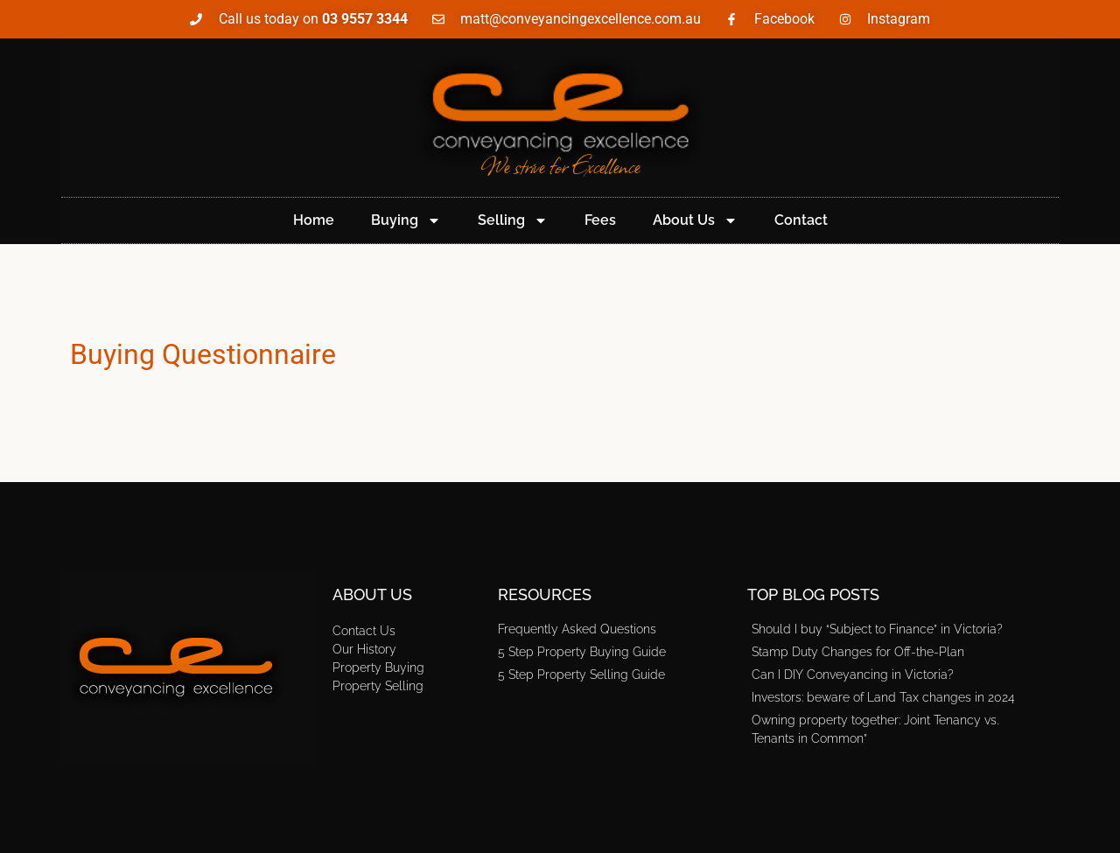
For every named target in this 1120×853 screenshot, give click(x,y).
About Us (695, 220)
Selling (513, 220)
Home (313, 220)
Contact (801, 220)
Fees (600, 220)
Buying (406, 220)
